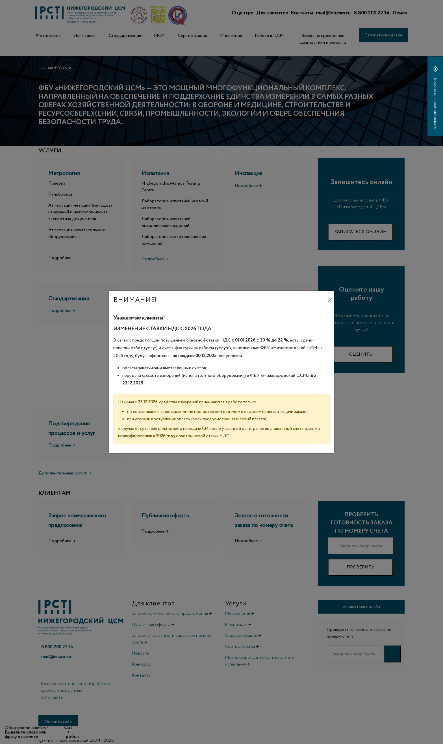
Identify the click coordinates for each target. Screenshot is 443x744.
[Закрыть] (329, 300)
